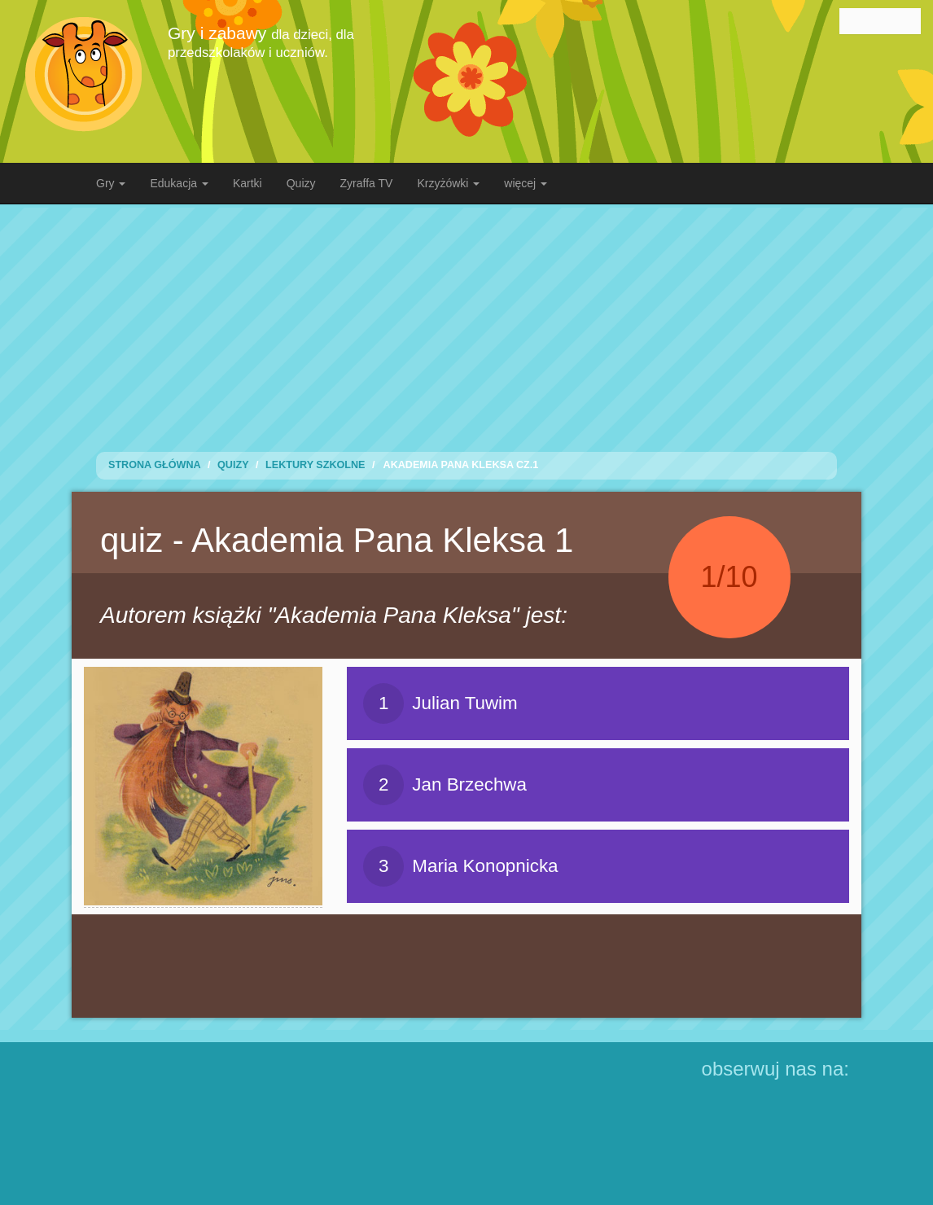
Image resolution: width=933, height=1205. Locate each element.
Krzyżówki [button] (448, 183)
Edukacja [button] (179, 183)
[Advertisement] (479, 321)
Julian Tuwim (440, 703)
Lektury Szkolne (315, 465)
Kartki (247, 183)
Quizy (301, 183)
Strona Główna (154, 465)
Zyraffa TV (366, 183)
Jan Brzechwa (445, 785)
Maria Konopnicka (460, 866)
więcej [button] (525, 183)
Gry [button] (110, 183)
